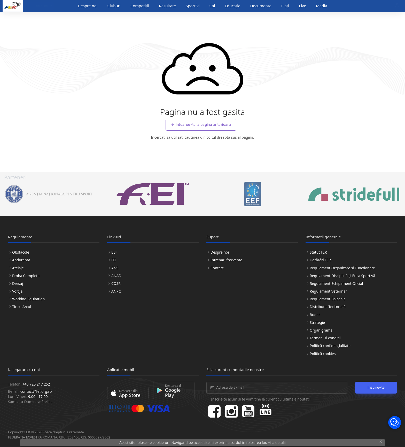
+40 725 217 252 (36, 384)
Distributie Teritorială (328, 306)
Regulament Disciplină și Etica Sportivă (342, 275)
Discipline (38, 6)
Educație (232, 5)
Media (321, 5)
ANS (114, 267)
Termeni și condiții (325, 337)
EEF (114, 252)
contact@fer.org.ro (36, 391)
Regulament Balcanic (327, 298)
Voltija (17, 291)
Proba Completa (26, 275)
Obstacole (20, 252)
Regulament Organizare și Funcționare (342, 267)
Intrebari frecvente (226, 259)
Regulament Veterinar (328, 291)
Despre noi (87, 5)
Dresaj (17, 283)
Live (302, 5)
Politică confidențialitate (330, 345)
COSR (116, 283)
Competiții (139, 5)
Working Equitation (28, 298)
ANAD (116, 275)
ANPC (116, 291)
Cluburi (114, 5)
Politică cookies (323, 353)
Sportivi (193, 5)
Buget (315, 314)
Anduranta (21, 259)
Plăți (285, 5)
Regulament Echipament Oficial (336, 283)
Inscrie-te (376, 387)
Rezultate (167, 5)
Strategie (317, 322)
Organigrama (321, 330)
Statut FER (318, 252)
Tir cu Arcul (21, 306)
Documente (260, 5)
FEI (113, 259)
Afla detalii (277, 442)
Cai (212, 5)
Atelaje (18, 267)
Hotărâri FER (320, 259)
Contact (217, 267)
